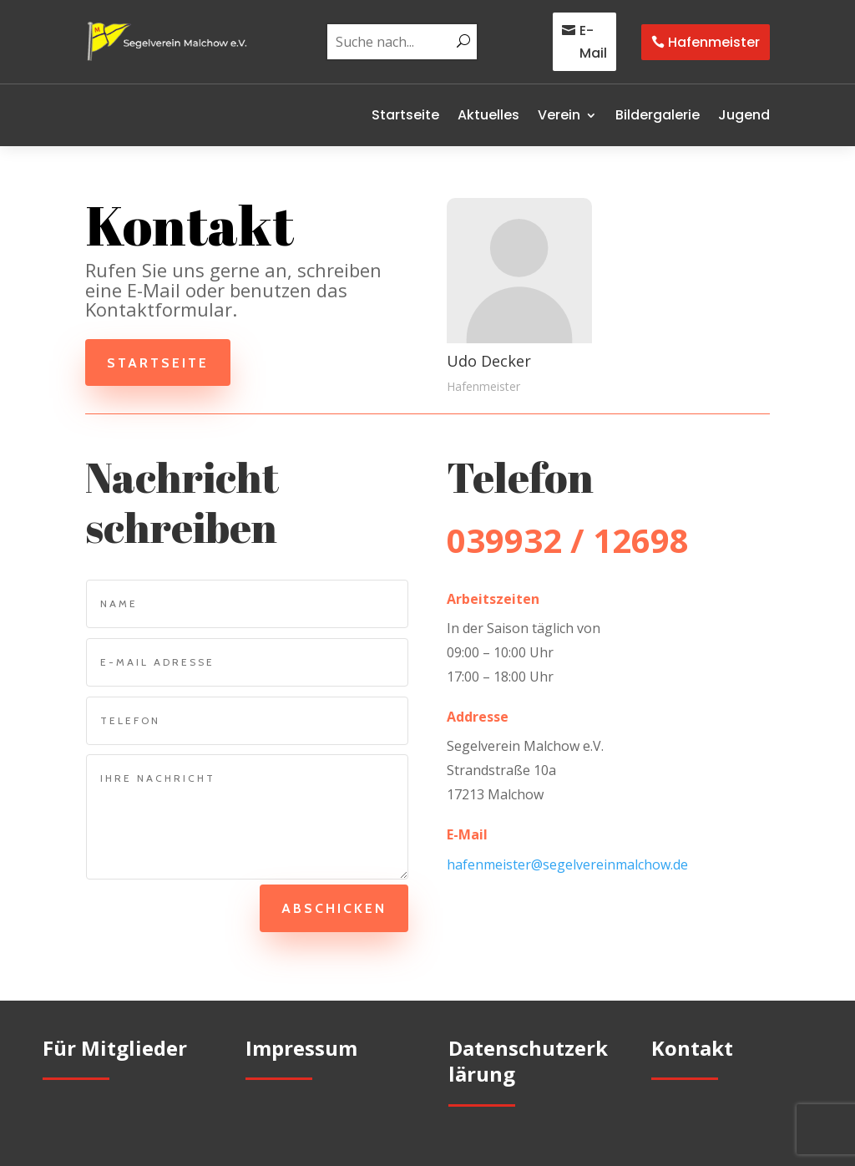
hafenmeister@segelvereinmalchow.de (567, 864)
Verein (559, 114)
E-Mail (593, 42)
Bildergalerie (657, 114)
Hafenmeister (714, 42)
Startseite (405, 114)
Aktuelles (488, 114)
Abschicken (331, 908)
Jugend (744, 114)
